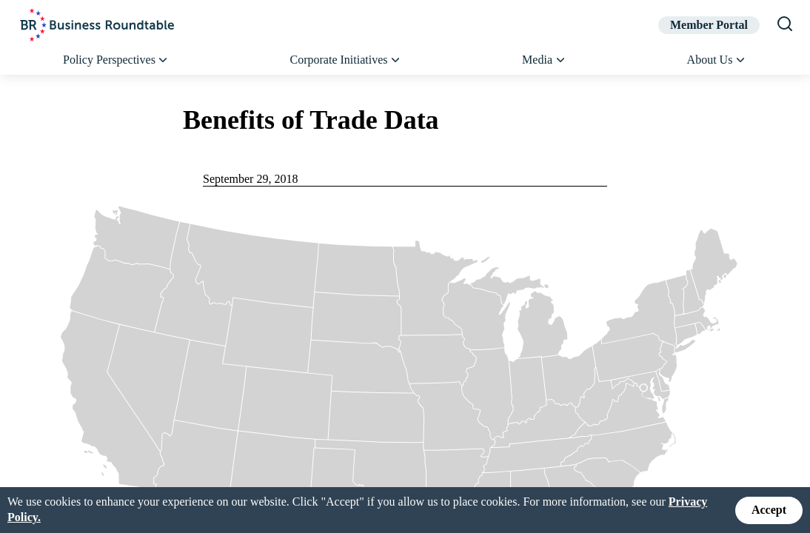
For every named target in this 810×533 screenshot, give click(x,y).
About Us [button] (717, 60)
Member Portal (709, 25)
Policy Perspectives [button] (116, 60)
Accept (769, 509)
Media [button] (544, 60)
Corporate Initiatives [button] (346, 60)
